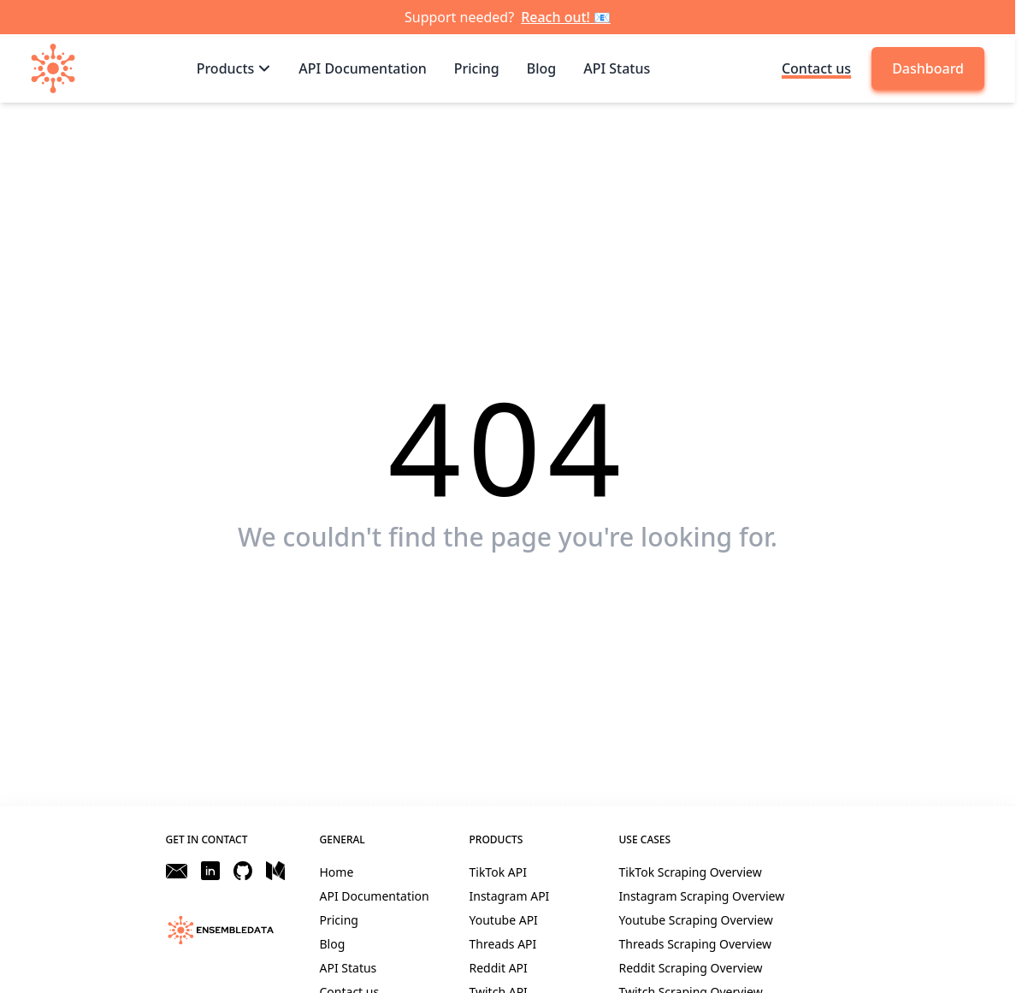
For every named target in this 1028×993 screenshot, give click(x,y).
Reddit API (499, 968)
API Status (348, 968)
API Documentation (374, 896)
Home (337, 872)
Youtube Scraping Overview (696, 920)
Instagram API (510, 896)
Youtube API (504, 920)
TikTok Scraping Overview (690, 872)
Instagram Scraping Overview (702, 896)
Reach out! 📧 (566, 17)
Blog (333, 944)
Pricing (339, 920)
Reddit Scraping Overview (691, 968)
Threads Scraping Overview (695, 944)
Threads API (503, 944)
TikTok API (498, 872)
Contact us (816, 68)
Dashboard (928, 68)
